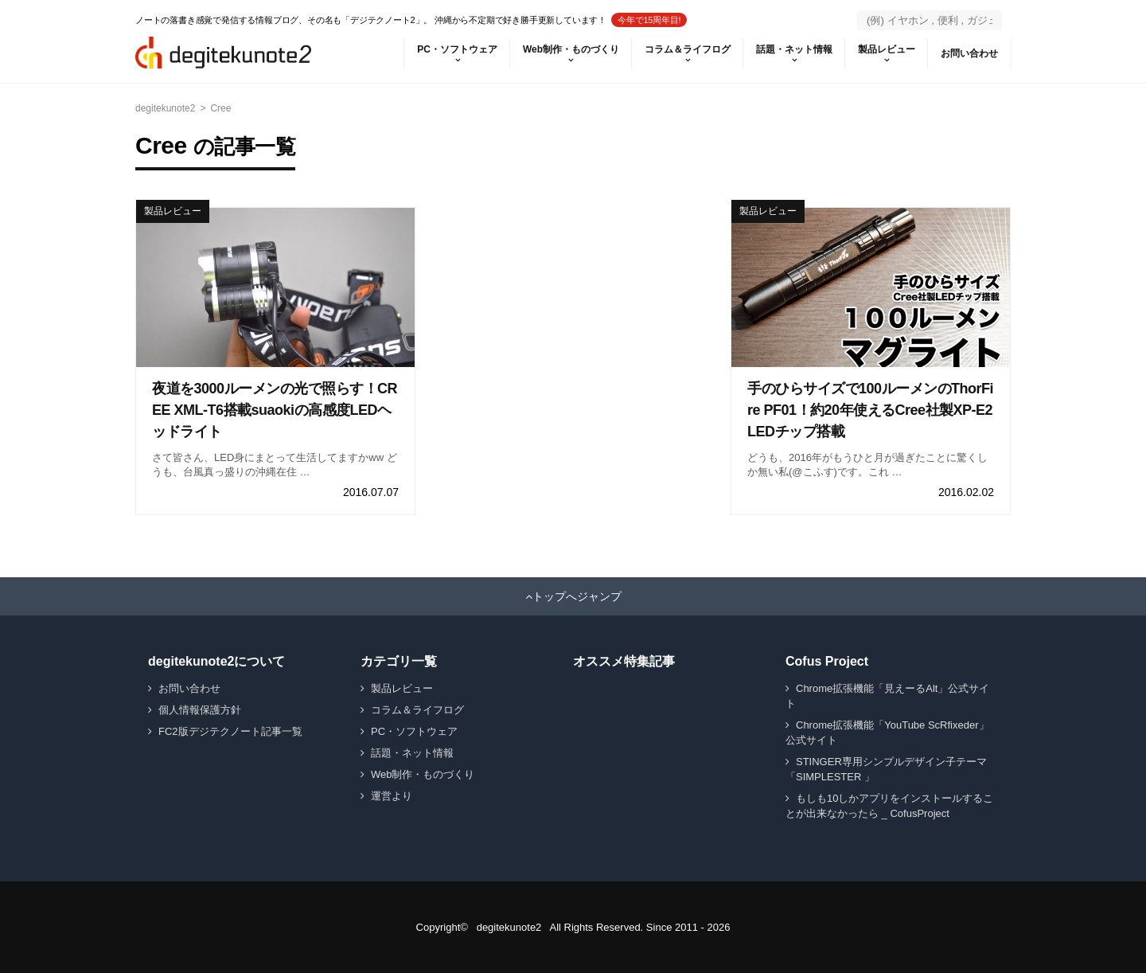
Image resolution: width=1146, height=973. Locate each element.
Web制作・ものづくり (571, 49)
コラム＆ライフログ (688, 49)
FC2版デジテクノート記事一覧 (230, 731)
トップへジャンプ (577, 596)
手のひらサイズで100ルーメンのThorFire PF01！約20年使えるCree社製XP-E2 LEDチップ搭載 (870, 410)
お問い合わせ (969, 53)
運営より (391, 796)
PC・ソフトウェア (457, 49)
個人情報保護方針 (199, 710)
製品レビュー (886, 49)
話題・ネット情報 (794, 49)
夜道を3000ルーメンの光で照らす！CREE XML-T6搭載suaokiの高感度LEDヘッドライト (274, 410)
